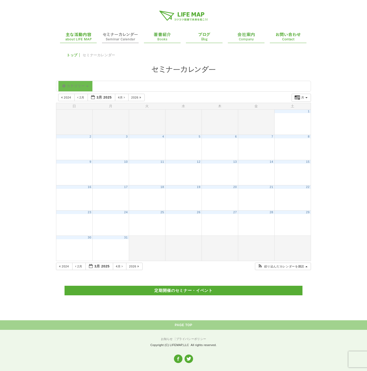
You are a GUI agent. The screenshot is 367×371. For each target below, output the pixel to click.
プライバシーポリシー (191, 338)
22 (308, 187)
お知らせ (167, 338)
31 (126, 237)
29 (308, 212)
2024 (66, 97)
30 (89, 237)
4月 (122, 97)
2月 (81, 97)
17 (126, 187)
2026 (136, 97)
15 (308, 161)
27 (235, 212)
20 (235, 187)
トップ (72, 55)
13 (235, 161)
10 (126, 161)
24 (126, 212)
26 (198, 212)
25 (162, 212)
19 (198, 187)
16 (89, 187)
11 (162, 161)
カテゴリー (75, 86)
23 (89, 212)
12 (198, 161)
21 (271, 187)
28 (271, 212)
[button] (282, 266)
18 (162, 187)
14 (271, 161)
